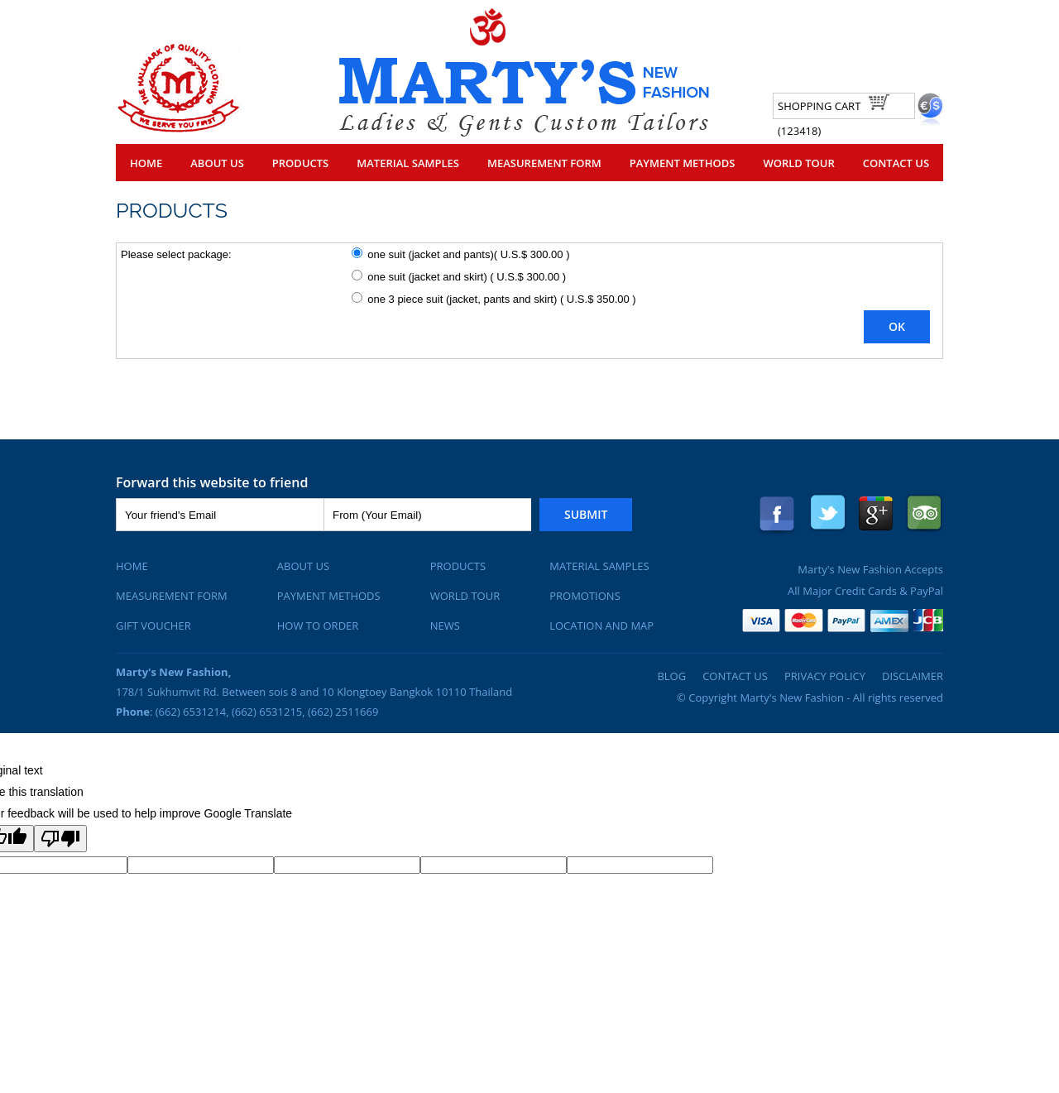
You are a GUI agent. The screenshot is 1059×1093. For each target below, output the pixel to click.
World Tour (798, 163)
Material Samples (408, 163)
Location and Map (601, 625)
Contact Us (896, 163)
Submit (585, 514)
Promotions (585, 595)
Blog (671, 676)
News (445, 625)
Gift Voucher (153, 625)
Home (146, 163)
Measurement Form (544, 163)
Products (300, 163)
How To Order (318, 625)
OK (897, 326)
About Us (217, 163)
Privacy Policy (824, 676)
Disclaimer (912, 676)
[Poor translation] (60, 838)
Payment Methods (683, 163)
